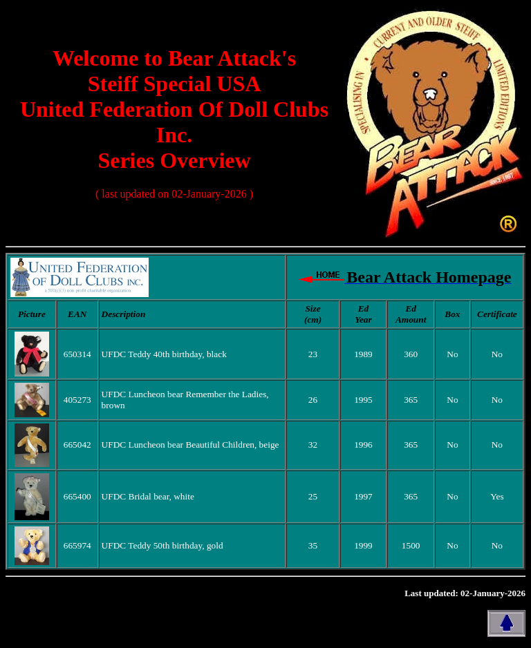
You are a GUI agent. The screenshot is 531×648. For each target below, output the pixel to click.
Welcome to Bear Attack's (174, 58)
